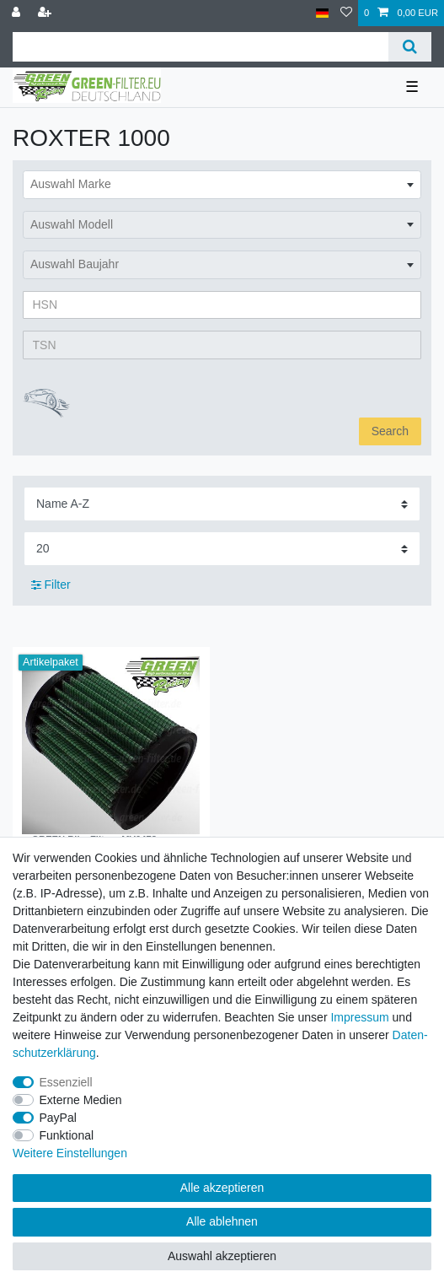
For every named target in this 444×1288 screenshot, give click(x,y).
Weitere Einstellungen (70, 1153)
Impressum (359, 1017)
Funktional (67, 1135)
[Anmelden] (17, 13)
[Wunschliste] (346, 13)
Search (390, 431)
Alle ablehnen (222, 1221)
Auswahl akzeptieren (222, 1256)
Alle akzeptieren (222, 1187)
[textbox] (222, 184)
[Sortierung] (222, 504)
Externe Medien (81, 1100)
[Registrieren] (46, 13)
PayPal (58, 1117)
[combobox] (222, 184)
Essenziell (66, 1082)
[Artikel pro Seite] (222, 548)
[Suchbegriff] (200, 47)
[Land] (322, 13)
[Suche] (409, 47)
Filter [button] (51, 585)
